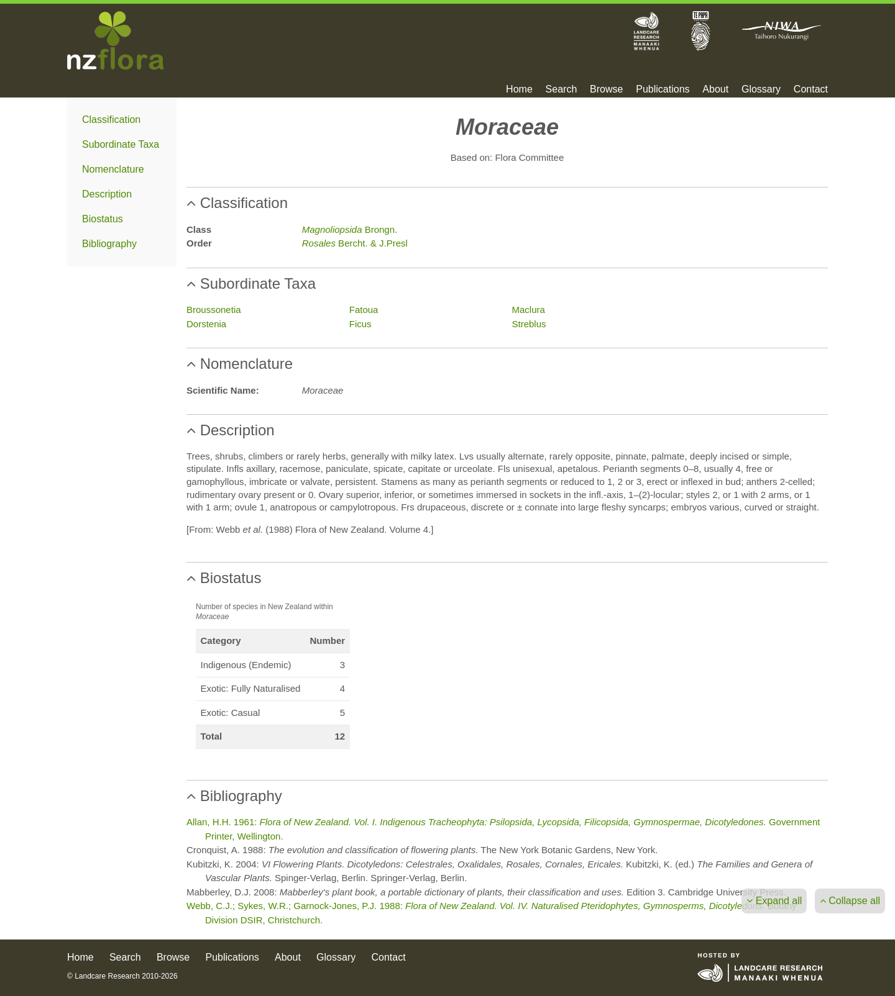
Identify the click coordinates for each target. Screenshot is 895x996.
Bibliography (109, 243)
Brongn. (349, 229)
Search (561, 89)
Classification (111, 119)
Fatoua (364, 309)
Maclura (528, 309)
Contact (811, 89)
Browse (606, 89)
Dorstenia (206, 324)
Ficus (360, 324)
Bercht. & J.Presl (355, 243)
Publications (662, 89)
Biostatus (102, 219)
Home (519, 89)
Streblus (529, 324)
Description (107, 194)
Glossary (761, 89)
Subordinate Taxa (120, 144)
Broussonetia (213, 309)
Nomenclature (113, 169)
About (715, 89)
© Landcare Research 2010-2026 (122, 976)
